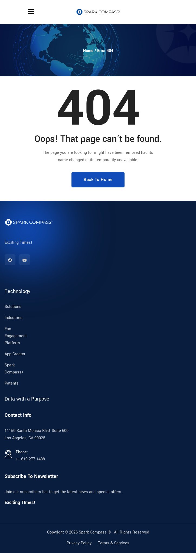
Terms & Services (113, 543)
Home (88, 51)
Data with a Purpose (27, 398)
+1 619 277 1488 (30, 459)
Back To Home (98, 180)
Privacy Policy (79, 543)
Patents (11, 383)
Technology (17, 291)
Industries (13, 318)
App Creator (15, 354)
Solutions (13, 307)
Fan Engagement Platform (16, 336)
